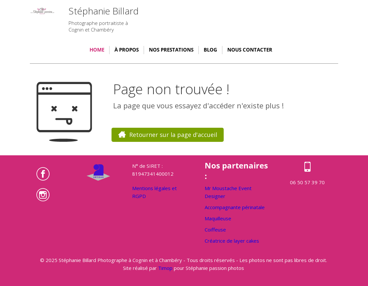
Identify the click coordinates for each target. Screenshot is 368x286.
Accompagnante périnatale (235, 207)
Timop (165, 268)
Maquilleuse (218, 218)
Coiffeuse (215, 229)
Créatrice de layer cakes (232, 240)
